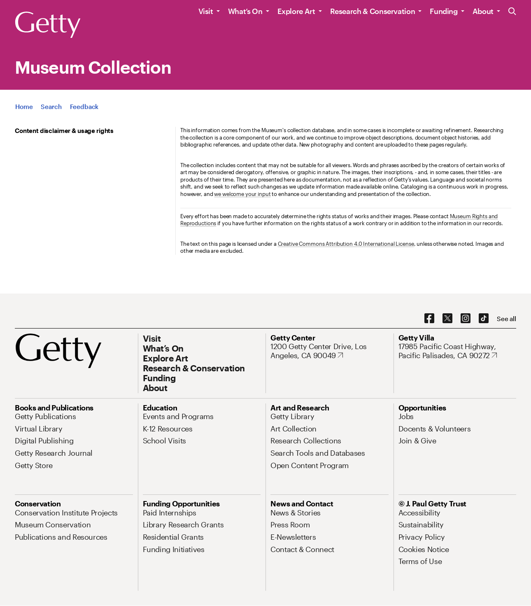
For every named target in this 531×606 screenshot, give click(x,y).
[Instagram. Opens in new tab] (465, 318)
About (483, 11)
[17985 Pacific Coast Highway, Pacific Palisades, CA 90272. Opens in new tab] (457, 351)
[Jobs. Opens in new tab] (406, 416)
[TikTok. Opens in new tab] (484, 318)
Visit (205, 11)
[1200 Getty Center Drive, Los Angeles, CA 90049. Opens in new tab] (329, 351)
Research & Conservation (372, 11)
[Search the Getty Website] (512, 11)
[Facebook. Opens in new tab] (429, 318)
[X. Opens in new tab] (447, 318)
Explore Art (296, 11)
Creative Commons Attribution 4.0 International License (346, 243)
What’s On (245, 11)
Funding (443, 11)
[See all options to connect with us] (506, 319)
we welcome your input (242, 194)
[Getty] (48, 25)
